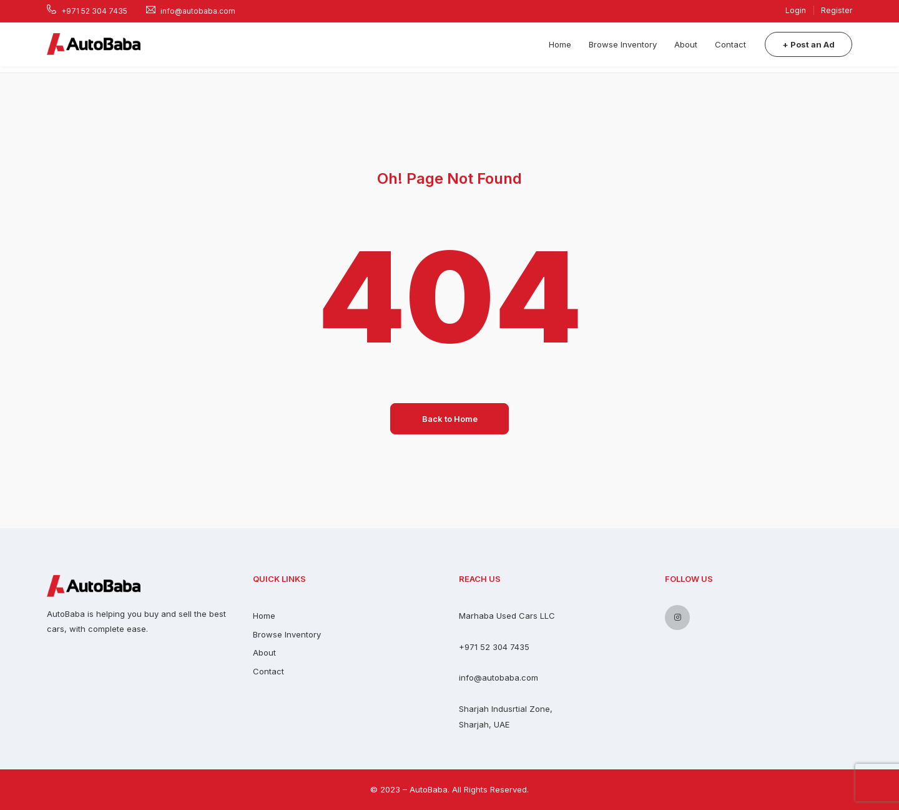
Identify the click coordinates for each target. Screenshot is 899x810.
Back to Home (450, 419)
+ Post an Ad (808, 44)
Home (560, 44)
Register (836, 10)
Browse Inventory (623, 44)
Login (796, 10)
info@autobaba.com (498, 677)
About (685, 44)
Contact (730, 44)
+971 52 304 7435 (494, 647)
